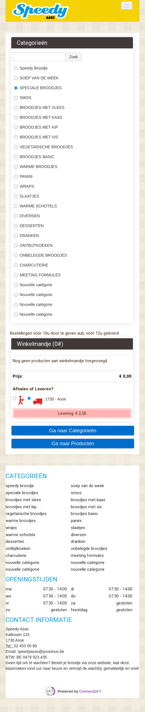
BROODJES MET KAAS (38, 117)
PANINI (23, 176)
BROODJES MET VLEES (39, 107)
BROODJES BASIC (34, 157)
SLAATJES (27, 196)
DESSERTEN (29, 225)
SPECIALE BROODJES (38, 88)
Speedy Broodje (31, 68)
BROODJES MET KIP (36, 127)
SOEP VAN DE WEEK (36, 78)
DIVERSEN (27, 216)
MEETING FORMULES (37, 275)
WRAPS (24, 186)
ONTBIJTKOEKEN (33, 245)
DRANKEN (26, 235)
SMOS (23, 97)
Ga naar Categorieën (72, 430)
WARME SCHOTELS (35, 206)
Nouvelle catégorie (33, 285)
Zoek (73, 57)
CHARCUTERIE (31, 265)
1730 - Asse (55, 399)
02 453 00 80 (25, 646)
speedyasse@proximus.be (41, 651)
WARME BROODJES (36, 166)
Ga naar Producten (72, 443)
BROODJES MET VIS (36, 137)
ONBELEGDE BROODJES (40, 255)
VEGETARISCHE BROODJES (43, 147)
